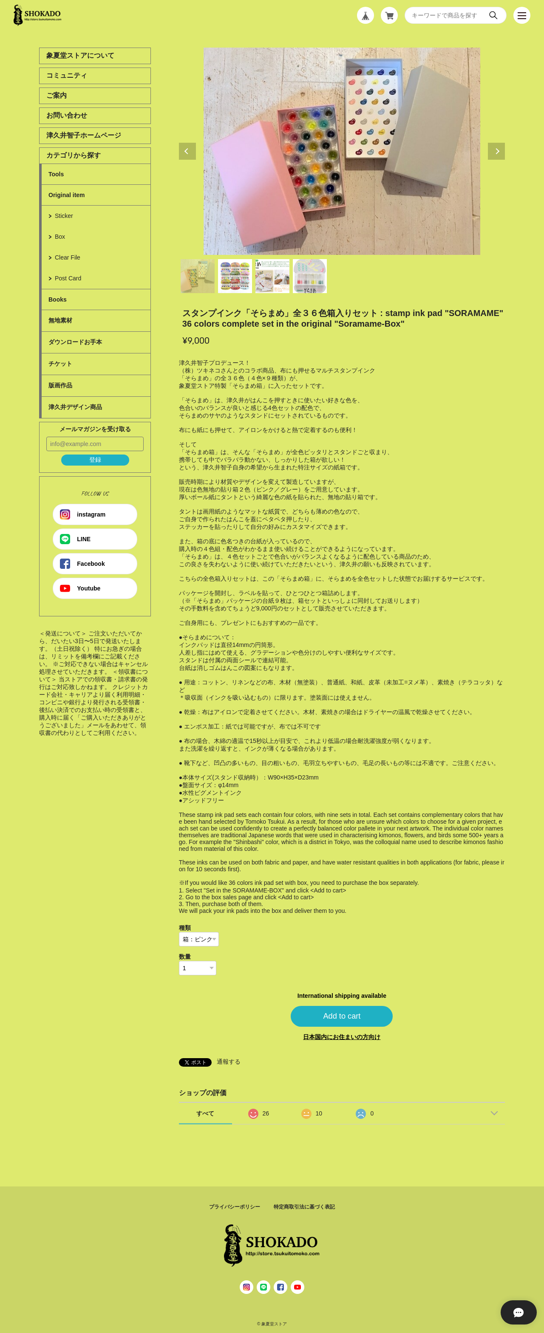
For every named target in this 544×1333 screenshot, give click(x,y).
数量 (185, 956)
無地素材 (60, 320)
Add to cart (341, 1016)
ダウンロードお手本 (75, 342)
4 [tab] (310, 276)
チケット (60, 363)
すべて (205, 1113)
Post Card (68, 278)
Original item (66, 195)
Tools (56, 174)
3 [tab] (272, 276)
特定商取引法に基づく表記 (304, 1207)
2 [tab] (235, 276)
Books (57, 299)
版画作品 (60, 385)
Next (496, 151)
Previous (187, 151)
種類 (185, 927)
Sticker (64, 215)
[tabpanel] (342, 151)
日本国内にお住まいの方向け (341, 1037)
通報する (229, 1061)
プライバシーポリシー (234, 1207)
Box (60, 236)
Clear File (67, 257)
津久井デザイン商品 (75, 407)
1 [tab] (198, 276)
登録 (95, 459)
